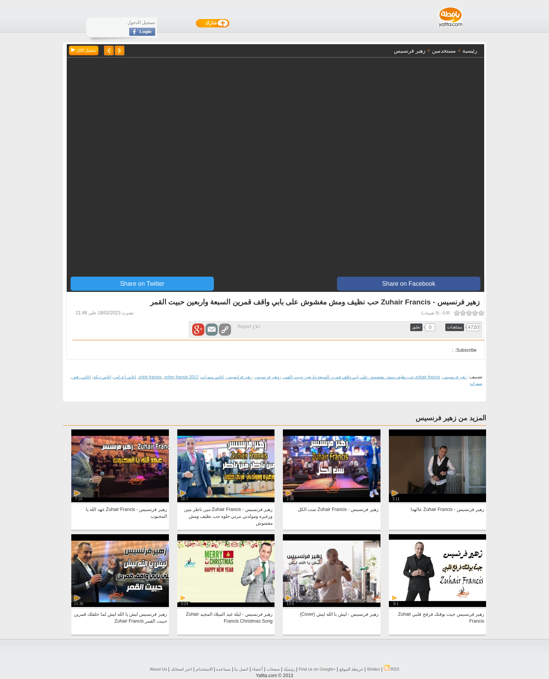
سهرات (476, 383)
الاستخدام (204, 669)
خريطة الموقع (351, 669)
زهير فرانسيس (239, 377)
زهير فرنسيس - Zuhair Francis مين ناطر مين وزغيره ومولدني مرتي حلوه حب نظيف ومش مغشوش (228, 516)
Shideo (373, 669)
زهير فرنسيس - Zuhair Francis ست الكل (338, 509)
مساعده (223, 669)
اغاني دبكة (102, 377)
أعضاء (257, 669)
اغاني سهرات (212, 377)
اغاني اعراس (125, 377)
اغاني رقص (81, 377)
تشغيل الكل (83, 50)
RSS (392, 669)
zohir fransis (150, 377)
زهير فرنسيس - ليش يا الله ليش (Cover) (339, 614)
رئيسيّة (289, 669)
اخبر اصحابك (181, 669)
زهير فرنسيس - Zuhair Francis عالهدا (447, 509)
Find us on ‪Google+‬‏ (317, 669)
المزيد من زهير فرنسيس (451, 418)
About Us (158, 669)
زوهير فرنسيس (268, 377)
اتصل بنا (241, 669)
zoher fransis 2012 (181, 377)
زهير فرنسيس (455, 377)
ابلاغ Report (249, 326)
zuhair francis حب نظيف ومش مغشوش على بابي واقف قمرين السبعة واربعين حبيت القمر (361, 377)
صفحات (273, 669)
